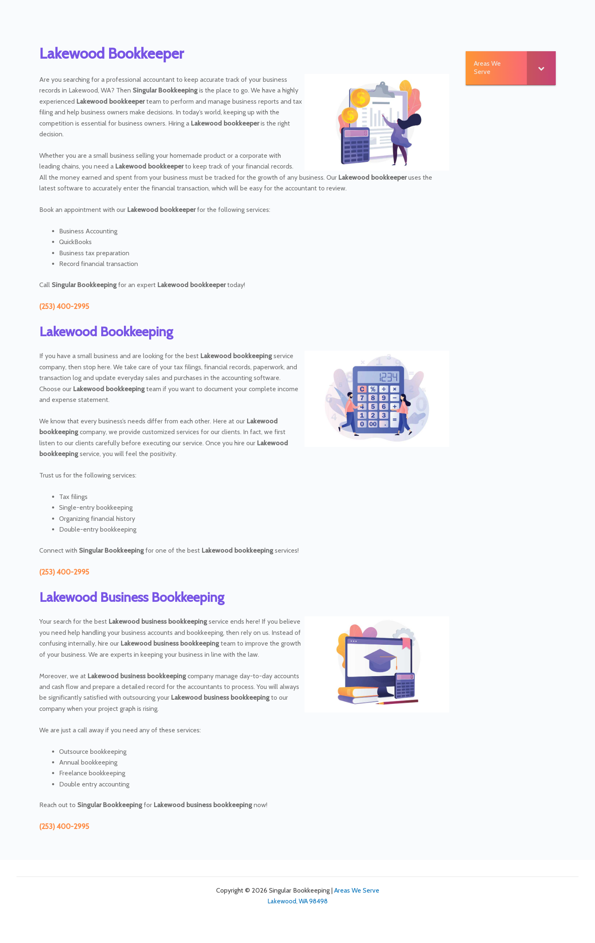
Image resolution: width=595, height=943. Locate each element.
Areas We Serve (357, 890)
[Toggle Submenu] (541, 68)
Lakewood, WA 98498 (298, 901)
